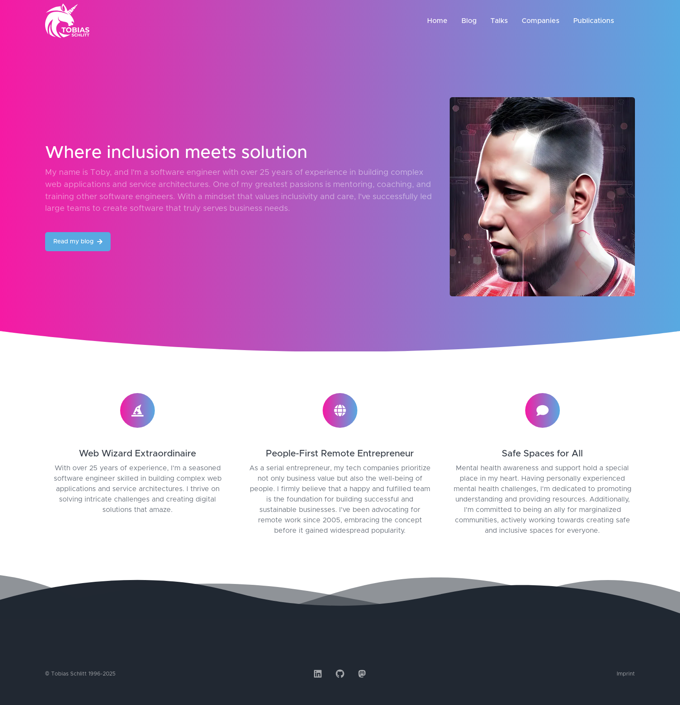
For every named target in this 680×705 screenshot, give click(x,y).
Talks (499, 20)
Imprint (626, 674)
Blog (469, 20)
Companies (540, 20)
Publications (593, 20)
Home (437, 20)
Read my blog (77, 242)
